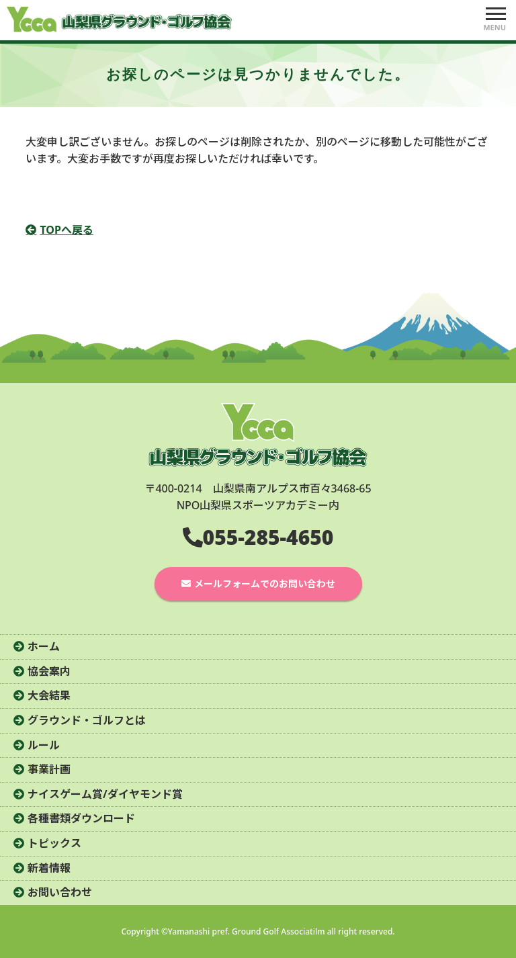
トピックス (54, 843)
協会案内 (49, 671)
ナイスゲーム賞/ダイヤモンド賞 (105, 794)
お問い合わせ (60, 892)
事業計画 (49, 769)
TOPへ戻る (66, 229)
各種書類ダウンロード (81, 818)
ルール (44, 745)
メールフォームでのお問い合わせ (264, 583)
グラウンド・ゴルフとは (87, 720)
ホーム (44, 646)
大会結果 (49, 695)
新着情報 (49, 868)
